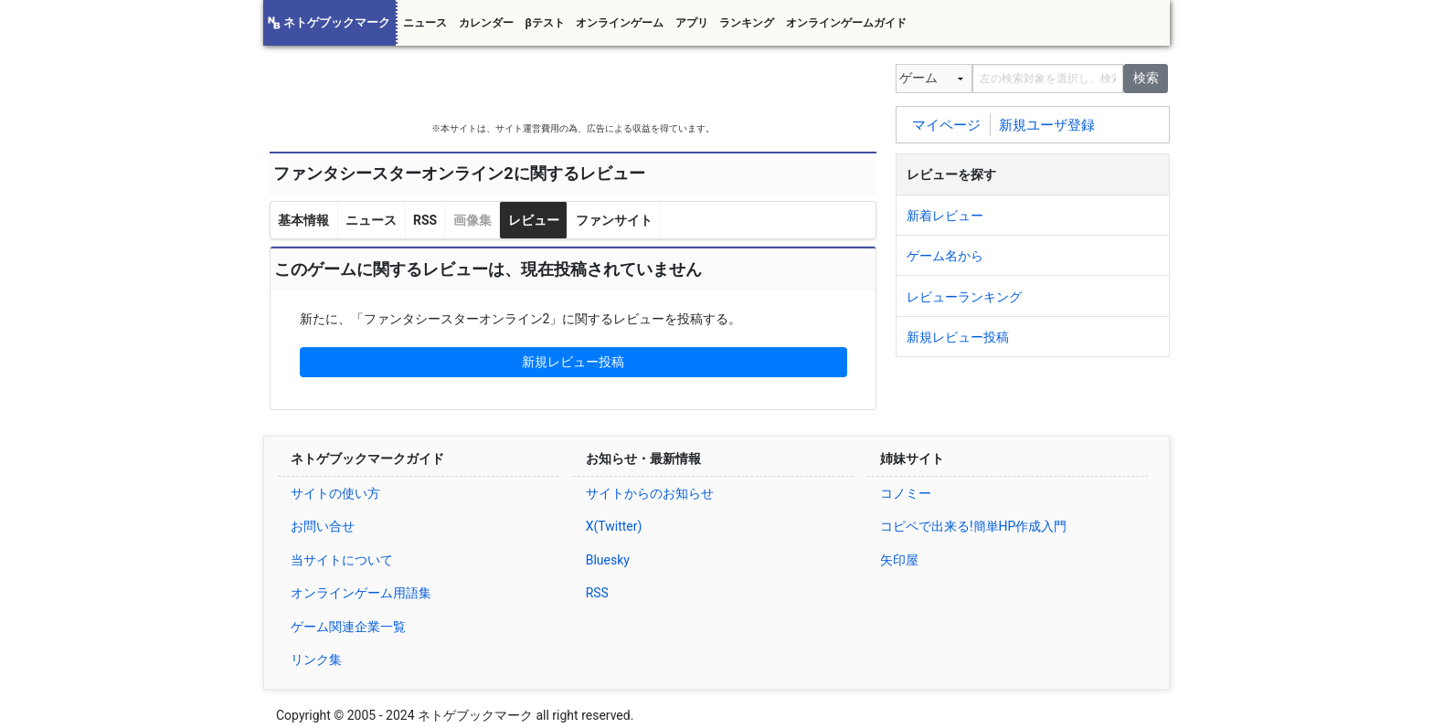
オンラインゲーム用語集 (361, 593)
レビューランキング (964, 297)
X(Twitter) (614, 526)
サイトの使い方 (335, 493)
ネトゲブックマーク (336, 22)
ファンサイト (614, 220)
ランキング (746, 22)
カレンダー (486, 22)
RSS (425, 220)
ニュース (425, 22)
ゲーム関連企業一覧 (348, 626)
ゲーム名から (945, 255)
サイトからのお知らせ (650, 493)
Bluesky (608, 560)
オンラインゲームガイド (846, 22)
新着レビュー (945, 215)
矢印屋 (899, 560)
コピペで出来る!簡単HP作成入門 (973, 526)
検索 (1146, 77)
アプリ (691, 22)
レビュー (533, 220)
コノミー (905, 493)
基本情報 (303, 220)
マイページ (946, 124)
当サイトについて (342, 560)
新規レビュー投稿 (573, 361)
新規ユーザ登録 (1047, 124)
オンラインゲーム (619, 22)
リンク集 (316, 659)
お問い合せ (323, 526)
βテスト (544, 22)
